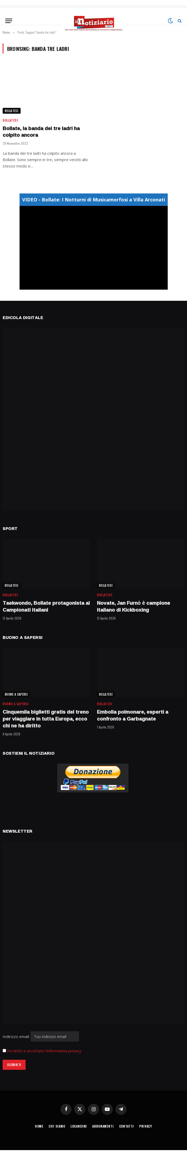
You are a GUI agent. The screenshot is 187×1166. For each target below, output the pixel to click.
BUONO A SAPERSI (16, 694)
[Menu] (8, 21)
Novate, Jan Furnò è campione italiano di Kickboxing (133, 606)
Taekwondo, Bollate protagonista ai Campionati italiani (46, 606)
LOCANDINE (79, 1126)
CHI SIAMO (57, 1126)
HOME (39, 1126)
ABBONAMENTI (103, 1126)
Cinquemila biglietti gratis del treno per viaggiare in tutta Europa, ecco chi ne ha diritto (46, 719)
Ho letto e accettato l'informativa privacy (44, 1050)
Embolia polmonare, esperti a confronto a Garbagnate (132, 715)
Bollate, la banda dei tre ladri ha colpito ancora (41, 132)
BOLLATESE (11, 111)
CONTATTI (126, 1126)
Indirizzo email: (41, 1036)
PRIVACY (145, 1126)
